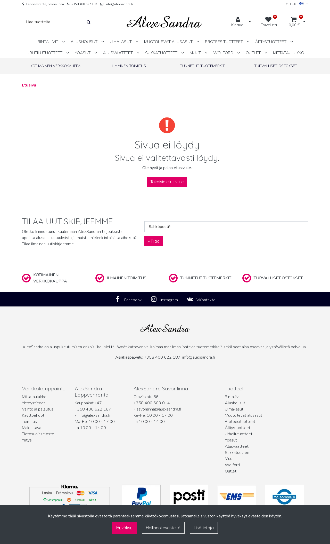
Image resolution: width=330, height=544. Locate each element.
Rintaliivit (233, 397)
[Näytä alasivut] (63, 41)
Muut (229, 459)
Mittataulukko (34, 397)
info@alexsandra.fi (119, 4)
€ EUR (294, 4)
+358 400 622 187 (84, 4)
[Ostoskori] (294, 22)
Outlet (230, 471)
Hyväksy (124, 527)
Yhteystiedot (33, 403)
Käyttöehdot (33, 415)
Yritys (27, 440)
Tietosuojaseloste (38, 434)
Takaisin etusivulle (167, 181)
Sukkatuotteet (238, 452)
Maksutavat (32, 428)
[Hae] (53, 22)
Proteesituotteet (240, 421)
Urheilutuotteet (238, 434)
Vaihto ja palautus (37, 409)
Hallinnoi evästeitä (163, 527)
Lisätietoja (204, 527)
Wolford (232, 465)
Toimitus (29, 421)
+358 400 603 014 (152, 403)
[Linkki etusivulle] (164, 22)
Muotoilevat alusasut (243, 415)
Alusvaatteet (237, 446)
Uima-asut (234, 409)
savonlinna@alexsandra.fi (158, 409)
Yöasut (231, 440)
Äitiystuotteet (237, 428)
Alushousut (235, 403)
